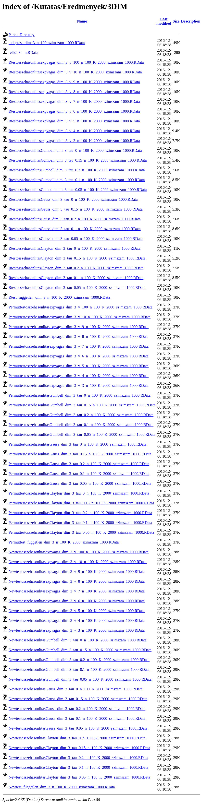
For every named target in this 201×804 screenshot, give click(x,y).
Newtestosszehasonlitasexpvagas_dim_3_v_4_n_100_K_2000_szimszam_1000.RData (77, 620)
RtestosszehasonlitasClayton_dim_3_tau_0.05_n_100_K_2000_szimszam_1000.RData (77, 287)
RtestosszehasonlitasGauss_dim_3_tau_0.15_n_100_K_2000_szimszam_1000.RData (76, 209)
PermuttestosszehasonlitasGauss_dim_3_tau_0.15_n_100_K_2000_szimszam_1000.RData (80, 454)
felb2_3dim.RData (23, 52)
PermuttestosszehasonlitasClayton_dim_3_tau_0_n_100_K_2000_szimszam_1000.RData (79, 493)
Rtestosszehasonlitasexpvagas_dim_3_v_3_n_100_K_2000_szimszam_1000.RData (74, 141)
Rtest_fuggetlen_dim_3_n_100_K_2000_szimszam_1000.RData (59, 297)
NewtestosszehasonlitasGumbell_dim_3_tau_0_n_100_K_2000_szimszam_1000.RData (78, 640)
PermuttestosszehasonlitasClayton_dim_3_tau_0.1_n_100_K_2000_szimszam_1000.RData (80, 522)
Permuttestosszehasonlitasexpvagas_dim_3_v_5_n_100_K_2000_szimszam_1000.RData (79, 366)
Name (82, 21)
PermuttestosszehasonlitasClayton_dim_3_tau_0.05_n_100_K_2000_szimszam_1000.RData (81, 532)
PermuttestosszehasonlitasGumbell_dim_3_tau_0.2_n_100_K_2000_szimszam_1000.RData (81, 415)
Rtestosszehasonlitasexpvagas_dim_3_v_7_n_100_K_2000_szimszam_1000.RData (74, 101)
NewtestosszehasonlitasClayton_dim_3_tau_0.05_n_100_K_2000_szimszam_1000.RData (79, 777)
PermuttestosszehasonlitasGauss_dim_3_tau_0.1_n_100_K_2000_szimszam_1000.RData (79, 474)
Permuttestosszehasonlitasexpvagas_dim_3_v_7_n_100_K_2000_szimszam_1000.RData (79, 346)
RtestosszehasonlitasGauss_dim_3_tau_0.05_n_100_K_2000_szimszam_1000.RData (76, 238)
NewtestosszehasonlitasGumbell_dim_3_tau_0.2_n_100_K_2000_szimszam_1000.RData (79, 660)
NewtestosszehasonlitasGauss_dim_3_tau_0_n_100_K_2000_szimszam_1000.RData (75, 689)
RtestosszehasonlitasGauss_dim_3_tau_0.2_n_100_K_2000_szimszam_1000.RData (75, 219)
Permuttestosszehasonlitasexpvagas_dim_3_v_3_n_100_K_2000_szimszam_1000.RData (79, 385)
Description (190, 21)
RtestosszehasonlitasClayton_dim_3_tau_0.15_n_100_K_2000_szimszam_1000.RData (77, 258)
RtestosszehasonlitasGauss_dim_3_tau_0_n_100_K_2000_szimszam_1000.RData (73, 199)
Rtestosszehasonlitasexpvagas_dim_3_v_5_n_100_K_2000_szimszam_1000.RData (74, 121)
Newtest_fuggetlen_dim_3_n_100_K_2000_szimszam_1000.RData (62, 787)
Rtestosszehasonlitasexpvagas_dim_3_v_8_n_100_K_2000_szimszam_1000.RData (74, 92)
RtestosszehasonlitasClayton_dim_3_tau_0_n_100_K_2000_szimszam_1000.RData (74, 248)
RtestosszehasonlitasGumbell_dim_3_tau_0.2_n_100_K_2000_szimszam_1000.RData (77, 170)
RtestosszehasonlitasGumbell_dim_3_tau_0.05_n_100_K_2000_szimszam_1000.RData (78, 190)
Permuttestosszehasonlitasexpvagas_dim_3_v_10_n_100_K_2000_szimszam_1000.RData (80, 317)
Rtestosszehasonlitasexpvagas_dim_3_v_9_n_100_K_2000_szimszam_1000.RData (74, 82)
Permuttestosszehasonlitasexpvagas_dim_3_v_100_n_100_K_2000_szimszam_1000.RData (80, 307)
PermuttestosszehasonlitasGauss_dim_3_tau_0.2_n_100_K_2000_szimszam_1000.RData (79, 464)
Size (176, 21)
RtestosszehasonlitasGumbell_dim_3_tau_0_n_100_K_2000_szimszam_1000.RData (75, 150)
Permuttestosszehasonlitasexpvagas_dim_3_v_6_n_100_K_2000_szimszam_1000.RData (79, 356)
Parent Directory (22, 35)
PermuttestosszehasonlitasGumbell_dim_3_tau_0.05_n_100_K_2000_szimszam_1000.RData (82, 434)
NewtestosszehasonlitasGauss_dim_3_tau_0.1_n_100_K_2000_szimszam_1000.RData (77, 718)
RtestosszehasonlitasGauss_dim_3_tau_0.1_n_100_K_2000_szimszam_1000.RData (75, 229)
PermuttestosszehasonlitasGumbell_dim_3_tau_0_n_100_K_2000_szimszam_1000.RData (80, 395)
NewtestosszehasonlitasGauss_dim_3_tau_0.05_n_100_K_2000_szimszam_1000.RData (78, 728)
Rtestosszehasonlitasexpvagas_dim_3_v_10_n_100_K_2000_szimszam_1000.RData (75, 72)
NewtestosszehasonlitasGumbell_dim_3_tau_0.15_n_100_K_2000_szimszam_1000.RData (80, 650)
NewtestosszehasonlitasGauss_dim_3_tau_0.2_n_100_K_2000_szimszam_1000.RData (77, 709)
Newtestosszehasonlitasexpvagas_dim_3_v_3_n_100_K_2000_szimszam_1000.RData (77, 630)
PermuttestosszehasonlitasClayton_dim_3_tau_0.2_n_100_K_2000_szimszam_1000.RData (80, 513)
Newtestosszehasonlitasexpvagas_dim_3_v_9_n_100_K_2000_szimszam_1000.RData (77, 571)
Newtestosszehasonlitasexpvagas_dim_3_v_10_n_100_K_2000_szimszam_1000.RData (78, 562)
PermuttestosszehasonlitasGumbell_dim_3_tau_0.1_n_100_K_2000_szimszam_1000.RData (81, 425)
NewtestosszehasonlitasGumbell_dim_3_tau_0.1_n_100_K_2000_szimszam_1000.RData (79, 669)
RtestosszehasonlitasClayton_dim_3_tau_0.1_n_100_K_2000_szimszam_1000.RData (76, 278)
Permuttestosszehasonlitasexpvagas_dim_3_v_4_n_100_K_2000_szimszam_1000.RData (79, 376)
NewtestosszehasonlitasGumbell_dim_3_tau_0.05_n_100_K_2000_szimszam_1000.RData (80, 679)
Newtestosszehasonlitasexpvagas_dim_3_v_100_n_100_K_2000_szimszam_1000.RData (79, 552)
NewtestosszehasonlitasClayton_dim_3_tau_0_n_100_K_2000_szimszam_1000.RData (77, 738)
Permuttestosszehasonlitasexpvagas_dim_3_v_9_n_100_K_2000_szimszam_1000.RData (79, 327)
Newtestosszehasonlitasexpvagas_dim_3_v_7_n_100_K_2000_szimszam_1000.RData (77, 591)
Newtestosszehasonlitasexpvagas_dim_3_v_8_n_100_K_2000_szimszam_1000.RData (77, 581)
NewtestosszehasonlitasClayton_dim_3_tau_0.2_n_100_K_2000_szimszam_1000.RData (78, 758)
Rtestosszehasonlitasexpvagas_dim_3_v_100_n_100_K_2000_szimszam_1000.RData (76, 62)
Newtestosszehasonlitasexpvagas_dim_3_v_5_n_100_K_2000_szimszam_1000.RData (77, 611)
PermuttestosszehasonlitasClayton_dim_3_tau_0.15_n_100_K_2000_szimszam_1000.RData (81, 503)
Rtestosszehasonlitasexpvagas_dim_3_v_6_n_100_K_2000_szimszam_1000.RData (74, 111)
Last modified (163, 21)
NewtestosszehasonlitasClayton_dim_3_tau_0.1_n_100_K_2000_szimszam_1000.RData (78, 767)
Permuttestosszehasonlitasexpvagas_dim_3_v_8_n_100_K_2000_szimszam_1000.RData (79, 336)
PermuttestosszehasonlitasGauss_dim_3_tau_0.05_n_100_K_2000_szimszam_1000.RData (80, 483)
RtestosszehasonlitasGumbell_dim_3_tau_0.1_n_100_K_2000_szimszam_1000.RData (77, 180)
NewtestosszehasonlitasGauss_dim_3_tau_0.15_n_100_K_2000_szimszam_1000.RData (78, 699)
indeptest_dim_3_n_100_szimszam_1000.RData (47, 43)
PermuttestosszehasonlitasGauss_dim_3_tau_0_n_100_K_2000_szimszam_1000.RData (77, 444)
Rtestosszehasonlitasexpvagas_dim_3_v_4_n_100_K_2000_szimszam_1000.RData (74, 131)
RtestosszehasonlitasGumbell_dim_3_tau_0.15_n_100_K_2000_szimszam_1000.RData (78, 160)
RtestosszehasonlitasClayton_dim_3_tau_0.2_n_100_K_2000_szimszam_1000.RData (76, 268)
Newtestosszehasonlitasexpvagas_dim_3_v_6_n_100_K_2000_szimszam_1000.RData (77, 601)
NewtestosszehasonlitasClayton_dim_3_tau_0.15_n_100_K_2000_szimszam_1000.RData (79, 748)
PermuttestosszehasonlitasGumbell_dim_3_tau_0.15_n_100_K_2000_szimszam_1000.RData (82, 405)
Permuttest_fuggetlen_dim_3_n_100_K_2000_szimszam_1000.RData (64, 542)
